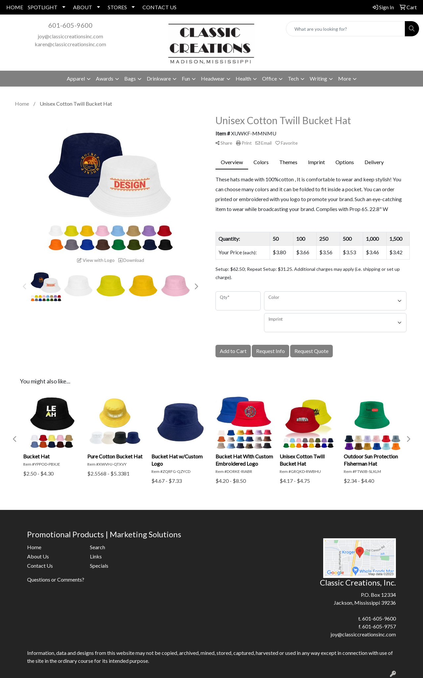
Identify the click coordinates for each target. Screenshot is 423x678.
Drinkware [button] (159, 78)
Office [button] (269, 78)
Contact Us (40, 565)
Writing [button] (318, 78)
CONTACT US (159, 7)
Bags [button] (130, 78)
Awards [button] (104, 78)
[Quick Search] (345, 28)
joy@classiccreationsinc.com (70, 36)
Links (96, 556)
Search (97, 547)
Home (34, 547)
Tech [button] (293, 78)
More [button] (344, 78)
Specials (99, 565)
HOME (14, 7)
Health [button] (243, 78)
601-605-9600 (70, 25)
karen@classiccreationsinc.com (70, 44)
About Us (38, 556)
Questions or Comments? (55, 579)
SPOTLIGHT (43, 7)
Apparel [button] (76, 78)
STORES (117, 7)
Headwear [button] (213, 78)
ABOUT (82, 7)
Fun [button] (186, 78)
